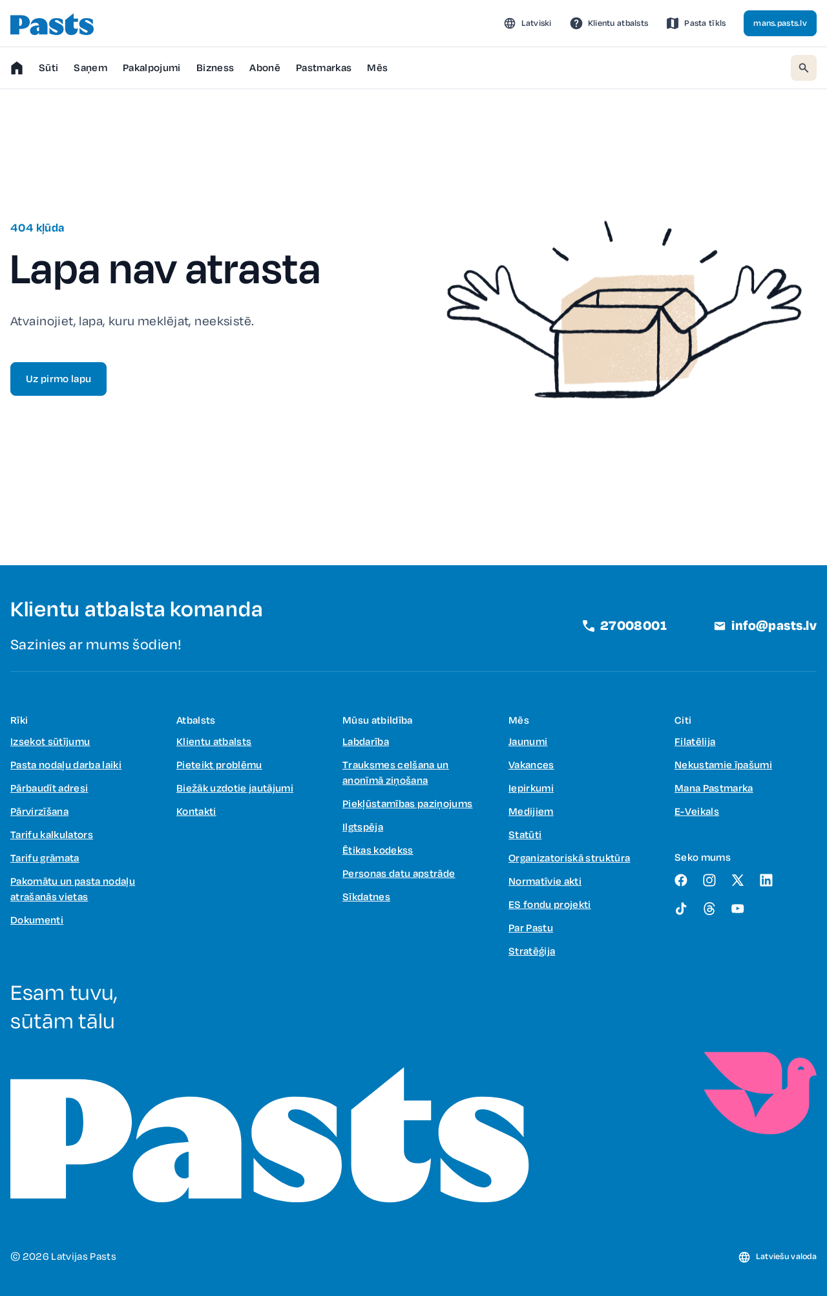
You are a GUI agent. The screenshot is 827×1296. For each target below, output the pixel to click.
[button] (527, 23)
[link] (609, 23)
